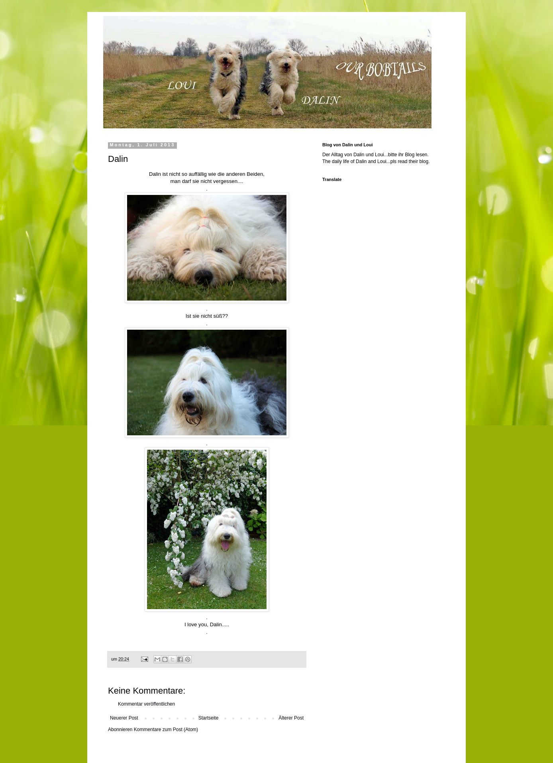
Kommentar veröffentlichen (146, 704)
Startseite (208, 718)
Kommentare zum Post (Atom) (166, 729)
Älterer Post (291, 718)
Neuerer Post (124, 718)
